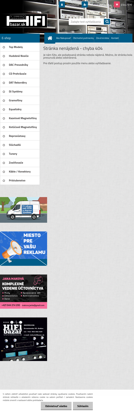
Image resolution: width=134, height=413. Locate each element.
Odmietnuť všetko (56, 406)
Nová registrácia (98, 5)
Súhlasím (82, 406)
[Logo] (24, 20)
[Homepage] (50, 38)
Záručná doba (102, 38)
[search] (107, 22)
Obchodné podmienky (83, 38)
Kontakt (115, 38)
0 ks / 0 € (126, 5)
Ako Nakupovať (63, 38)
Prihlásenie (73, 5)
